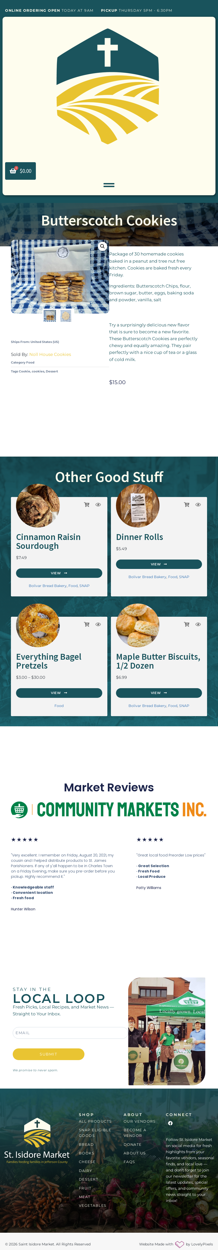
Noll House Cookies (50, 356)
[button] (102, 248)
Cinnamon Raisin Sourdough (41, 541)
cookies (38, 373)
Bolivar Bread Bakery (48, 584)
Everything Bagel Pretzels (55, 654)
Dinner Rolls (134, 538)
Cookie (24, 373)
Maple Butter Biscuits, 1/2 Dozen (155, 658)
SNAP (84, 584)
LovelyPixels (202, 1238)
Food (30, 364)
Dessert (52, 373)
